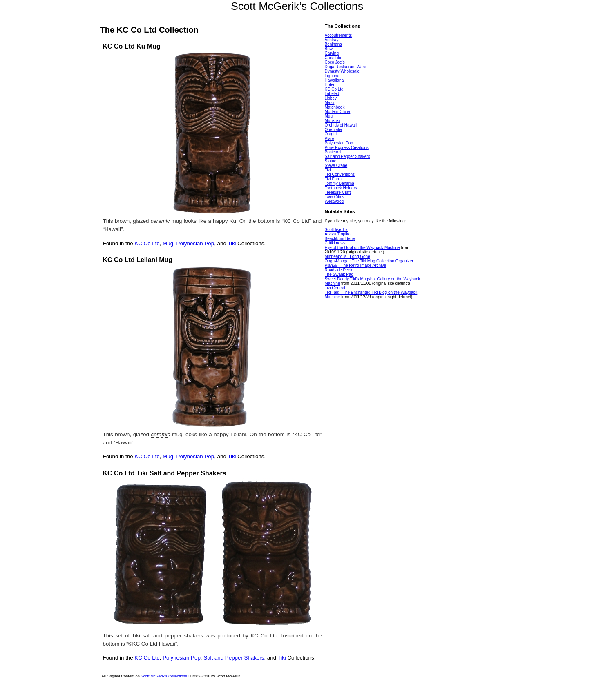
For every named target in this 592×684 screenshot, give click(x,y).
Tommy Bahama (339, 183)
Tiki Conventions (340, 174)
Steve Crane (336, 165)
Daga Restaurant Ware (345, 66)
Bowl (329, 49)
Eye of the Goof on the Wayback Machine (362, 247)
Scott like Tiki (336, 229)
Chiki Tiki (333, 58)
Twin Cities (334, 197)
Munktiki (332, 120)
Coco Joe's (335, 62)
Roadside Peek (339, 270)
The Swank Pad (339, 274)
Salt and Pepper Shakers (233, 658)
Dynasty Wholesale (342, 71)
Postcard (333, 152)
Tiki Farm (333, 179)
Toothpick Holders (341, 188)
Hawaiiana (334, 80)
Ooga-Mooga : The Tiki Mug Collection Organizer (369, 261)
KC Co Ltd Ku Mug (132, 46)
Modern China (338, 111)
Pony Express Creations (347, 147)
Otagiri (331, 134)
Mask (330, 102)
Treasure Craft (338, 192)
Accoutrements (338, 35)
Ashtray (332, 40)
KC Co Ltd (147, 243)
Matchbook (335, 107)
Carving (332, 53)
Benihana (333, 44)
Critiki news (335, 243)
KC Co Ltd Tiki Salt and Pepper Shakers (164, 473)
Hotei (329, 84)
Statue (331, 161)
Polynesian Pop (195, 243)
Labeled (332, 93)
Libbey (331, 98)
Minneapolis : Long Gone (347, 256)
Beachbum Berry (340, 238)
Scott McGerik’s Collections (297, 6)
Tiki (232, 243)
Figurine (332, 75)
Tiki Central (335, 288)
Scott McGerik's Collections (164, 676)
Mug (168, 243)
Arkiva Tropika (338, 234)
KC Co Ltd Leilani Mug (138, 259)
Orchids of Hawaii (341, 125)
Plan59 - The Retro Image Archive (355, 265)
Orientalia (333, 129)
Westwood (334, 201)
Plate (329, 138)
